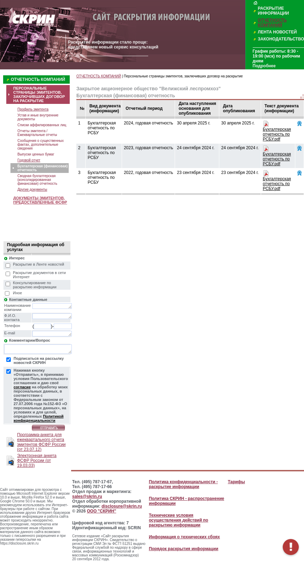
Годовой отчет (28, 160)
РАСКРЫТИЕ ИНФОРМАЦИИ (273, 11)
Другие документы (32, 189)
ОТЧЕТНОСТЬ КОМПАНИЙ (272, 23)
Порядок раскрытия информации (183, 548)
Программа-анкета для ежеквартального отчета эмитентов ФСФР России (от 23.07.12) (41, 442)
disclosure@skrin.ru (121, 506)
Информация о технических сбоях (184, 536)
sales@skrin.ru (87, 496)
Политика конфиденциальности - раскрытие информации (183, 484)
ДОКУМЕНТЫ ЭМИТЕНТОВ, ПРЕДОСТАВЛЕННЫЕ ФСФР (40, 200)
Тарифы (236, 481)
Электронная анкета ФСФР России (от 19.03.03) (36, 460)
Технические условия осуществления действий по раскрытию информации (178, 520)
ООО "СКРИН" (101, 511)
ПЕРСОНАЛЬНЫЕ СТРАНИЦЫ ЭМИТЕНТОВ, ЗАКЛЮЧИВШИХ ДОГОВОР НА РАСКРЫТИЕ (39, 94)
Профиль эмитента (32, 109)
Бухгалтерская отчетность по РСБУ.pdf (277, 134)
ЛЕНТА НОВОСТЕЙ (277, 32)
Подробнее (264, 65)
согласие (22, 387)
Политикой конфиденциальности (38, 418)
